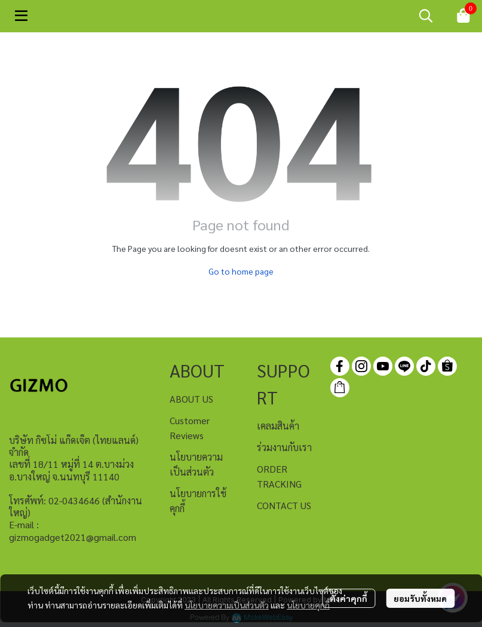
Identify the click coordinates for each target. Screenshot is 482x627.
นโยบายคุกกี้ (308, 604)
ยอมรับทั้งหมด (420, 598)
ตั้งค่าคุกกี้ (348, 598)
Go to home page (241, 271)
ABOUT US (191, 398)
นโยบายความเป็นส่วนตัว (227, 604)
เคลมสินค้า (278, 425)
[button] (426, 15)
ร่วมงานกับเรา (284, 447)
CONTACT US (284, 505)
